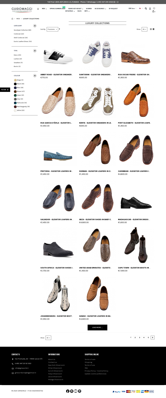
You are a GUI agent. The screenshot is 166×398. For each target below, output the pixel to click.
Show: (139, 29)
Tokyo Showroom (55, 374)
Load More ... (97, 327)
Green (19, 95)
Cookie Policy (102, 371)
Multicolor (20, 103)
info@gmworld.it (21, 368)
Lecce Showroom (55, 377)
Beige (19, 80)
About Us (51, 359)
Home (12, 18)
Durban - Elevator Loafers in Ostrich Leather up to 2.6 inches (110, 171)
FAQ (86, 368)
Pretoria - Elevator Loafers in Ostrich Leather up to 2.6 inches (72, 171)
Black (19, 84)
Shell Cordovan (19, 38)
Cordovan (17, 34)
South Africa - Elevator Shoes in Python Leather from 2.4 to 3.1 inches (76, 268)
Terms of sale (90, 359)
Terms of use (90, 365)
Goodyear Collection (21, 30)
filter (5, 90)
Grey (18, 99)
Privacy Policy (90, 371)
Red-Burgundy (22, 106)
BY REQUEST (113, 8)
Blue (18, 87)
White (19, 110)
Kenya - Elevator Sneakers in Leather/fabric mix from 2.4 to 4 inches (114, 123)
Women (89, 8)
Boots (16, 66)
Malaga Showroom (55, 379)
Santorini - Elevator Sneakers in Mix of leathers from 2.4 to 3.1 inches (115, 74)
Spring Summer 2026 (57, 8)
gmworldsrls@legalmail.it (25, 373)
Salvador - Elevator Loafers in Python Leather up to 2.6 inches (72, 219)
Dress (16, 55)
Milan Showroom (55, 368)
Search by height (74, 8)
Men (43, 8)
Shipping (88, 362)
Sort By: (43, 29)
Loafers (16, 59)
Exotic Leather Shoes (21, 41)
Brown (19, 91)
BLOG (79, 11)
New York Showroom (56, 365)
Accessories (99, 8)
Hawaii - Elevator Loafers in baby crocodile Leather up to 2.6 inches (113, 316)
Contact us (52, 362)
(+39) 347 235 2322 (104, 2)
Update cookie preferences (95, 374)
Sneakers (17, 62)
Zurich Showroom (55, 371)
